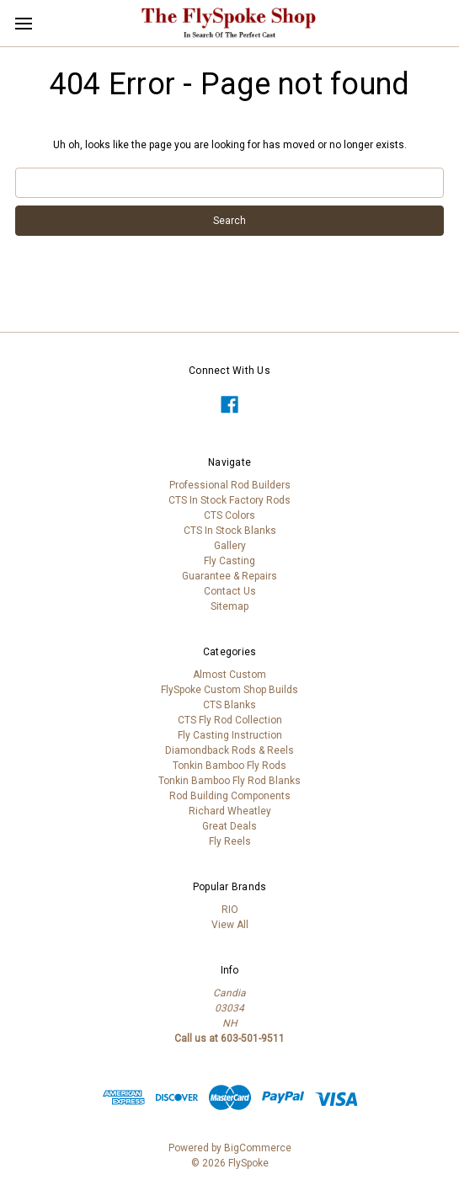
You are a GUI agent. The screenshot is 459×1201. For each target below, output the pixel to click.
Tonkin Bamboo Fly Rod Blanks (229, 781)
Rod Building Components (230, 796)
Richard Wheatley (230, 811)
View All (229, 925)
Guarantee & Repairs (229, 576)
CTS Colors (229, 515)
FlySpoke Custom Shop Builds (229, 690)
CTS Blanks (229, 705)
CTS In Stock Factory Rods (229, 500)
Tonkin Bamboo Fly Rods (229, 765)
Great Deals (229, 826)
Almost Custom (229, 675)
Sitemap (229, 606)
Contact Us (230, 591)
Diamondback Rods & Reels (229, 750)
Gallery (230, 546)
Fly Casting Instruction (230, 735)
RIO (229, 909)
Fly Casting (229, 561)
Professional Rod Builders (230, 485)
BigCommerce (257, 1148)
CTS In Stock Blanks (230, 530)
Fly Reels (230, 841)
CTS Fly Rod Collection (230, 720)
